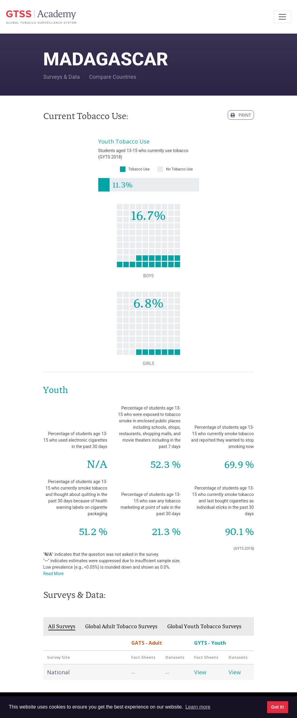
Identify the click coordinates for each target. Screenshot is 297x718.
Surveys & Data (61, 77)
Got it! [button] (277, 707)
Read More (53, 573)
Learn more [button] (197, 706)
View (200, 672)
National (58, 672)
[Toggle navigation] (282, 17)
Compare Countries (112, 77)
